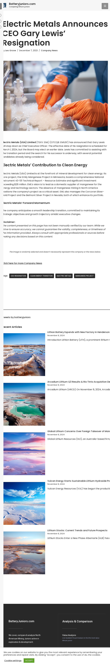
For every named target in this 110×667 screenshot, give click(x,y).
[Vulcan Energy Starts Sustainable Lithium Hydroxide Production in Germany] (23, 505)
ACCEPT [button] (29, 660)
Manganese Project (85, 276)
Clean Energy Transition (42, 276)
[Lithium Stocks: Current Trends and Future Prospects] (23, 554)
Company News (49, 50)
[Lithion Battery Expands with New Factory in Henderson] (23, 356)
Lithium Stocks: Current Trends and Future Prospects (77, 531)
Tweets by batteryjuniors (16, 318)
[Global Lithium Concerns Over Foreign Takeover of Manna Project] (23, 455)
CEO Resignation (18, 276)
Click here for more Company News (22, 263)
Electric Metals (64, 276)
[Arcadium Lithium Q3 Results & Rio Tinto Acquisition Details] (23, 406)
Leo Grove (10, 50)
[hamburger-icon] (105, 6)
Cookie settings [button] (12, 660)
